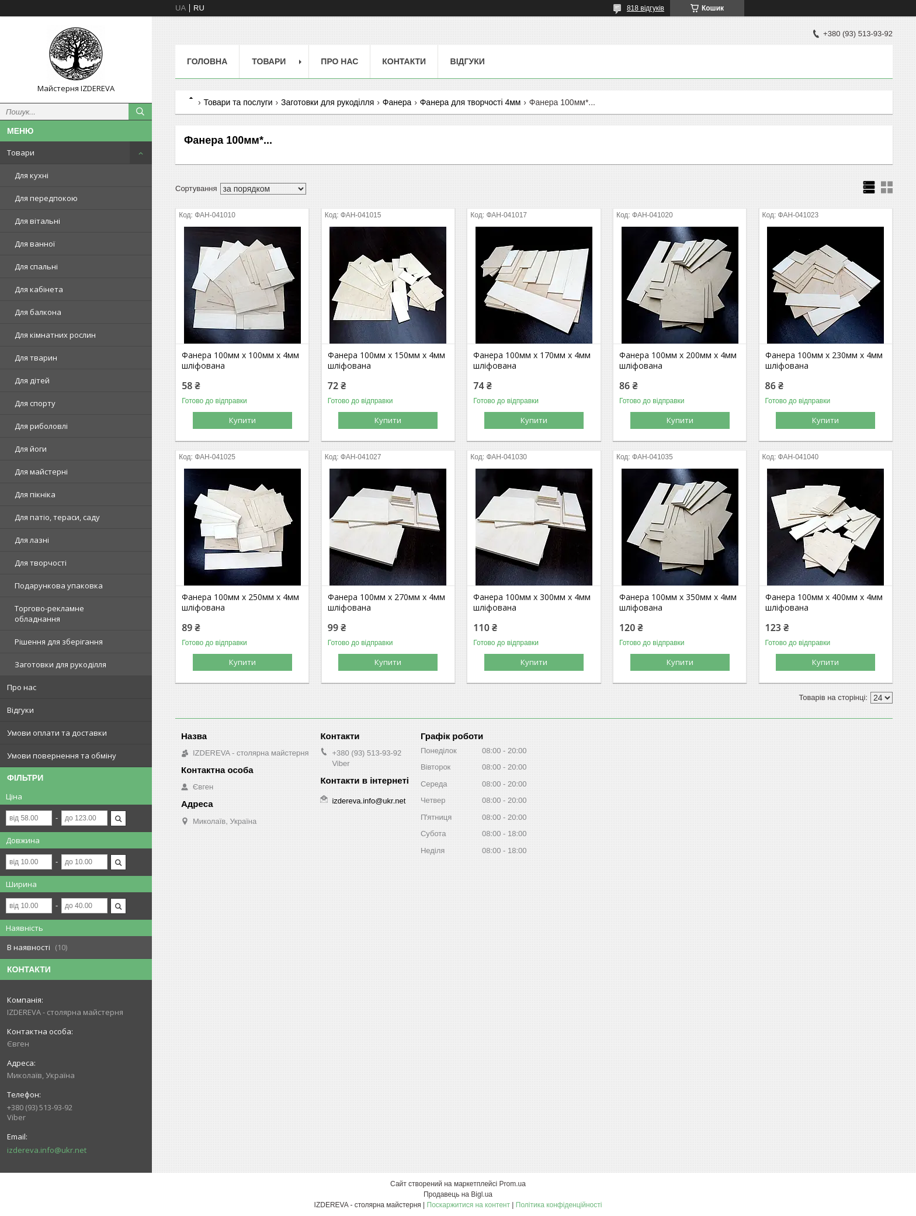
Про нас (21, 687)
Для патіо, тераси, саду (57, 517)
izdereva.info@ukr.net (46, 1150)
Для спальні (36, 266)
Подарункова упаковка (59, 585)
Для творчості (41, 562)
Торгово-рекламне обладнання (49, 613)
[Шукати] (140, 111)
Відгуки (20, 710)
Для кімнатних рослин (55, 335)
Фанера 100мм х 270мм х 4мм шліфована (386, 602)
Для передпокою (46, 198)
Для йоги (31, 449)
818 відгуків (645, 8)
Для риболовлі (41, 426)
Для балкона (38, 312)
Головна (207, 61)
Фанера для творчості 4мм (470, 102)
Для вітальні (37, 221)
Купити (242, 420)
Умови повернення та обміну (61, 755)
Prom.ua (512, 1184)
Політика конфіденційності (559, 1205)
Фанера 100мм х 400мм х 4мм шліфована (824, 602)
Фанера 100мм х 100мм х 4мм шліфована (240, 360)
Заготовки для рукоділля (60, 664)
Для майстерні (41, 471)
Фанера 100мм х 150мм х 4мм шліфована (386, 360)
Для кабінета (39, 289)
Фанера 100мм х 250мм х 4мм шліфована (240, 602)
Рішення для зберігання (59, 641)
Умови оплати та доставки (57, 732)
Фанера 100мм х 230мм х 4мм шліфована (824, 360)
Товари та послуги (237, 102)
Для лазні (32, 540)
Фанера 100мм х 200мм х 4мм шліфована (678, 360)
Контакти (404, 61)
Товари (20, 152)
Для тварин (36, 357)
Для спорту (35, 403)
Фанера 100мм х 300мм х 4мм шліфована (532, 602)
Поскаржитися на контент (468, 1205)
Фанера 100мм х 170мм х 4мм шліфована (532, 360)
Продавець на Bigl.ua (458, 1194)
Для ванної (35, 243)
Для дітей (32, 380)
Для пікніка (35, 494)
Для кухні (31, 175)
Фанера (397, 102)
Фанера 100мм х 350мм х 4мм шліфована (678, 602)
